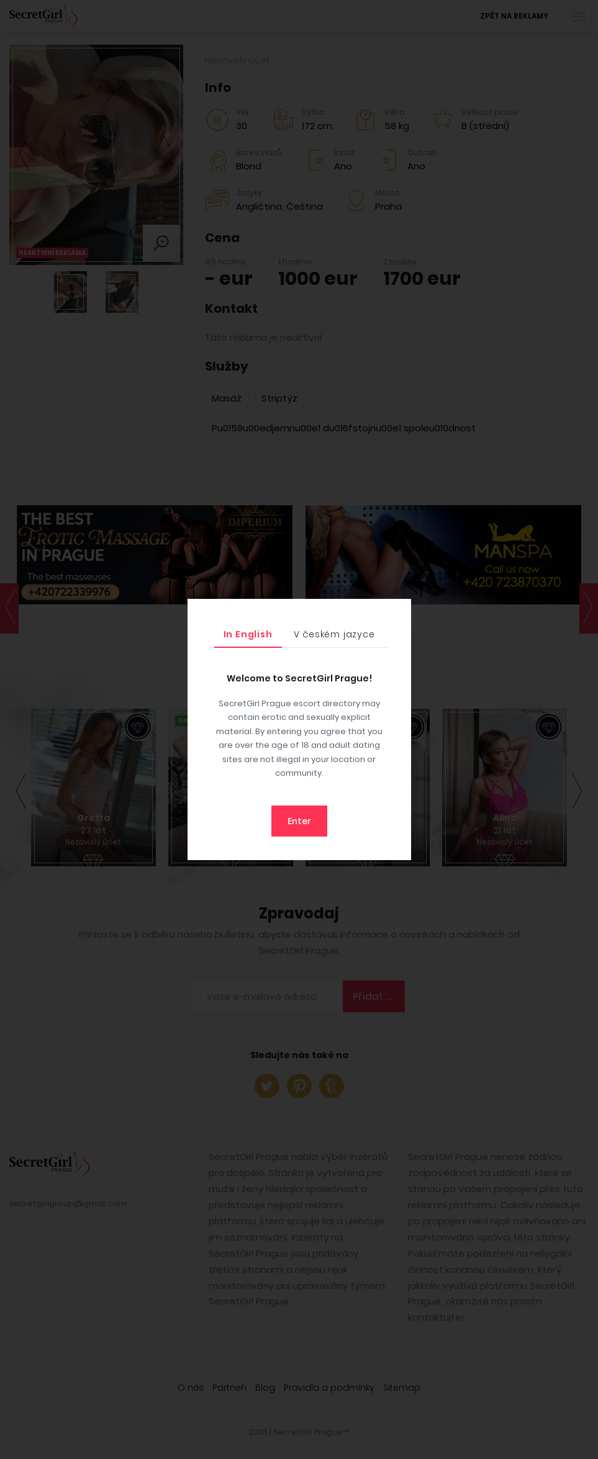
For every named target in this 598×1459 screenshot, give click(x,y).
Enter (299, 821)
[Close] (398, 611)
